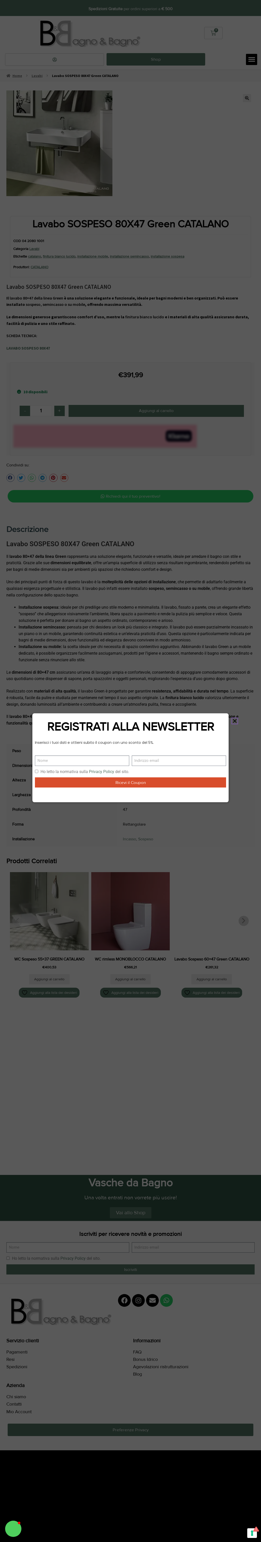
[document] (130, 771)
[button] (13, 1529)
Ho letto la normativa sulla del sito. (85, 771)
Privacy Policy (101, 771)
